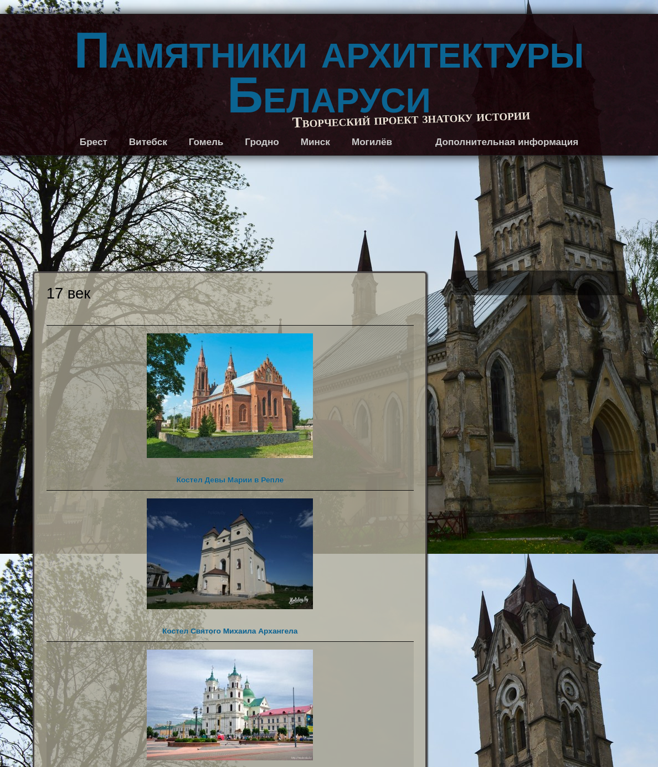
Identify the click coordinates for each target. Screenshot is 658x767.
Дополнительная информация (506, 142)
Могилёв (372, 142)
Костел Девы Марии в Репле (230, 408)
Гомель (206, 142)
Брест (93, 142)
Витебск (148, 142)
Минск (315, 142)
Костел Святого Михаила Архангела (230, 566)
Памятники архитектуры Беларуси (329, 73)
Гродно (262, 142)
